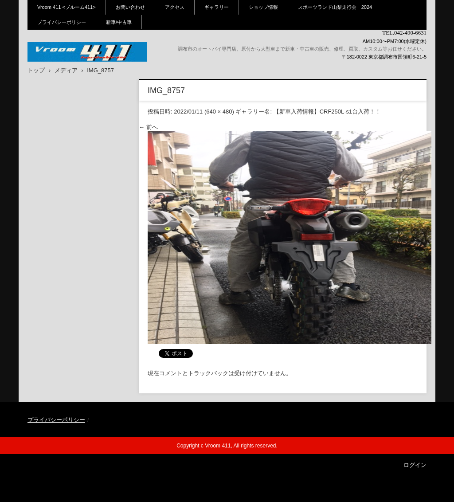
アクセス (174, 7)
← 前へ (148, 127)
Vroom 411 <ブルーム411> (66, 7)
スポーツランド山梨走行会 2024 (335, 7)
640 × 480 (219, 111)
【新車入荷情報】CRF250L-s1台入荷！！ (327, 111)
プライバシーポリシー (61, 22)
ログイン (415, 465)
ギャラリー (216, 7)
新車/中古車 (119, 22)
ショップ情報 (263, 7)
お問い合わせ (130, 7)
